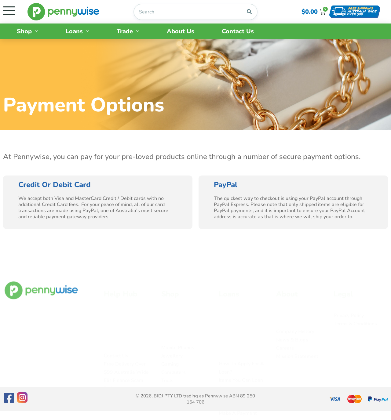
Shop (27, 31)
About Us (180, 31)
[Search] (249, 12)
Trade (128, 31)
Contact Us (238, 31)
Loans (77, 31)
